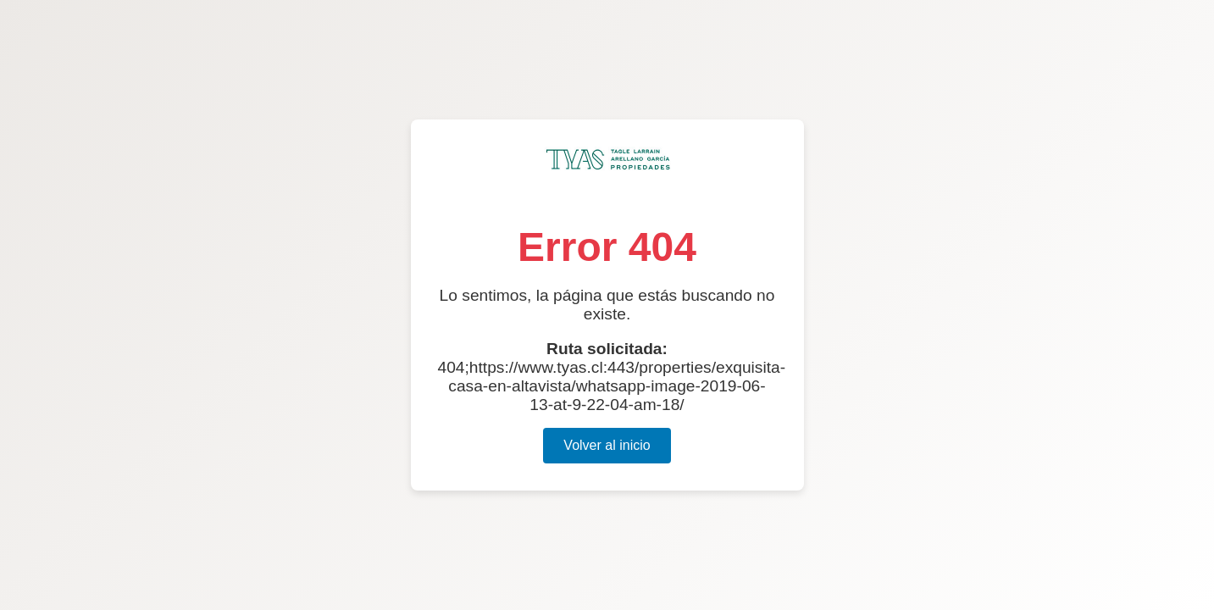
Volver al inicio (606, 445)
